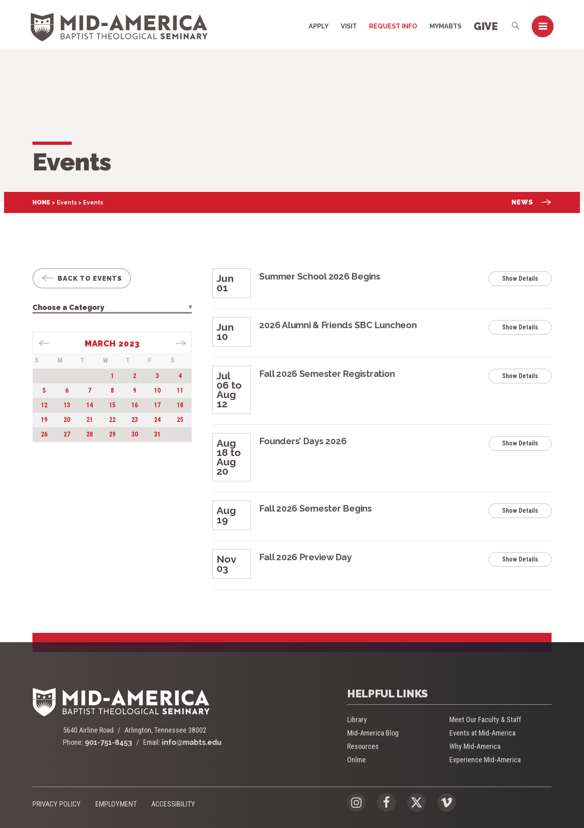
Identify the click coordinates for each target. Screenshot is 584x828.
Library (357, 719)
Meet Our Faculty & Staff (485, 719)
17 (157, 405)
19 (44, 420)
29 (112, 434)
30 (134, 434)
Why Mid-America (474, 746)
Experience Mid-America (485, 759)
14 (89, 405)
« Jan (44, 343)
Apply (318, 26)
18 (180, 405)
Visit (349, 26)
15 (112, 405)
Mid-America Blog (373, 733)
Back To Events (81, 278)
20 (67, 420)
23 (134, 420)
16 (134, 405)
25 (180, 420)
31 (157, 434)
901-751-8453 (108, 742)
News (531, 202)
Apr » (181, 343)
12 (44, 405)
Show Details (520, 278)
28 (89, 434)
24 (157, 420)
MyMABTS (445, 26)
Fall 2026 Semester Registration (327, 374)
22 (112, 420)
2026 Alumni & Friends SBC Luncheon (338, 325)
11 (180, 390)
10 (157, 390)
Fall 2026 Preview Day (305, 557)
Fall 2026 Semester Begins (315, 508)
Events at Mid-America (482, 733)
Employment (116, 804)
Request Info (393, 26)
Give (486, 26)
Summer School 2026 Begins (319, 276)
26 (44, 434)
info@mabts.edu (191, 742)
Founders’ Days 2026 (302, 441)
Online (356, 759)
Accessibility (173, 804)
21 (89, 420)
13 (67, 405)
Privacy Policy (56, 804)
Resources (363, 746)
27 (67, 434)
